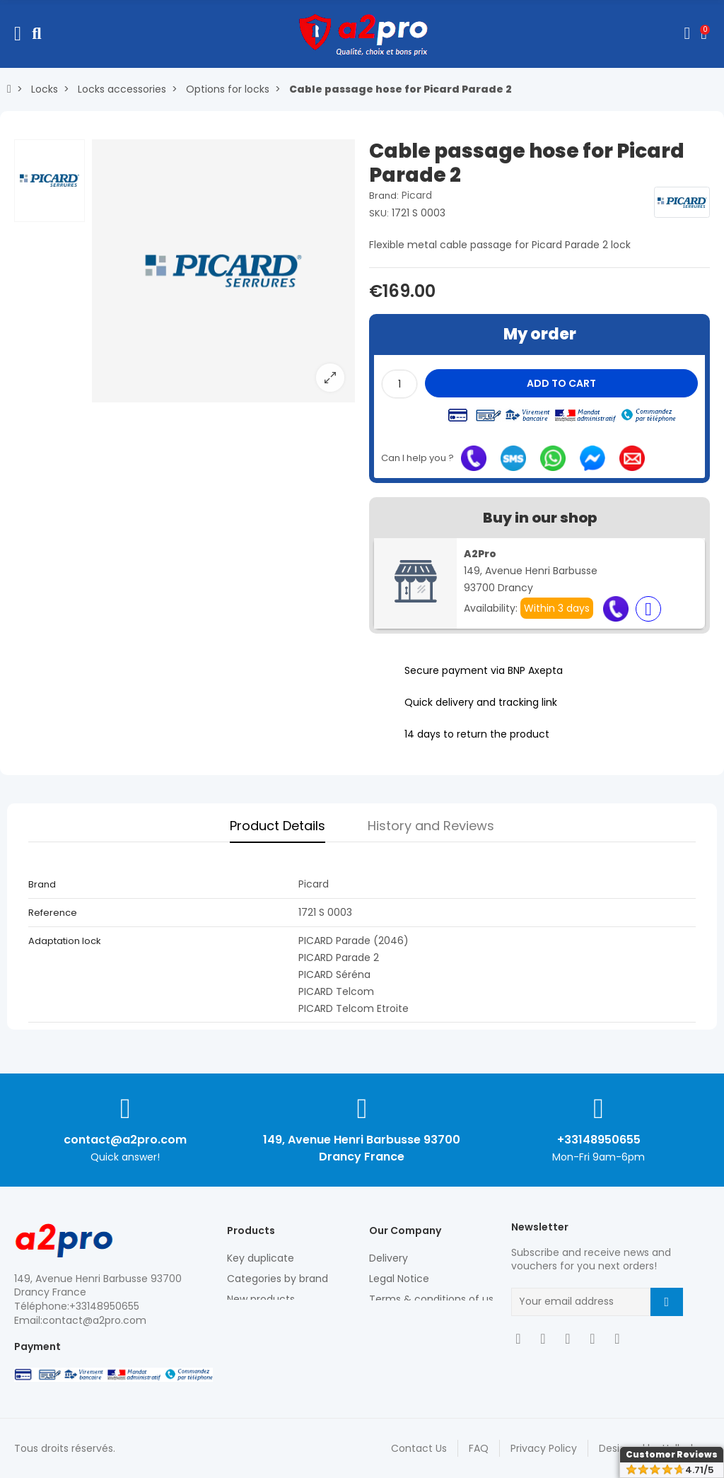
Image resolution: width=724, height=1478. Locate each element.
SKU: (379, 213)
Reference (52, 912)
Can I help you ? (417, 458)
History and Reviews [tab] (431, 825)
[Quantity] (399, 384)
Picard (417, 195)
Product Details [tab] (277, 825)
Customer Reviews (672, 1454)
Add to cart (561, 383)
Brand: (384, 195)
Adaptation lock (64, 941)
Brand (42, 884)
